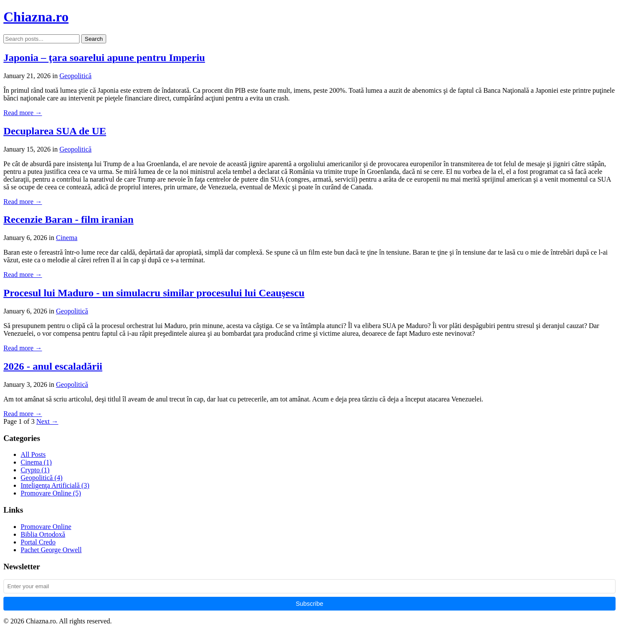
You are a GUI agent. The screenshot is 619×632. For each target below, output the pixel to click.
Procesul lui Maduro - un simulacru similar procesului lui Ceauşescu (153, 292)
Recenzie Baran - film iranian (68, 219)
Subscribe (309, 603)
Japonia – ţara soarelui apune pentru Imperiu (104, 57)
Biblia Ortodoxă (43, 534)
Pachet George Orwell (51, 549)
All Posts (33, 454)
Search (94, 39)
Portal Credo (38, 542)
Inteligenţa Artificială (55, 485)
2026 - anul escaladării (52, 366)
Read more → (22, 112)
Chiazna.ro (35, 16)
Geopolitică (75, 75)
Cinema (66, 237)
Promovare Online (51, 493)
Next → (47, 421)
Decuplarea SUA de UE (54, 131)
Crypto (35, 470)
